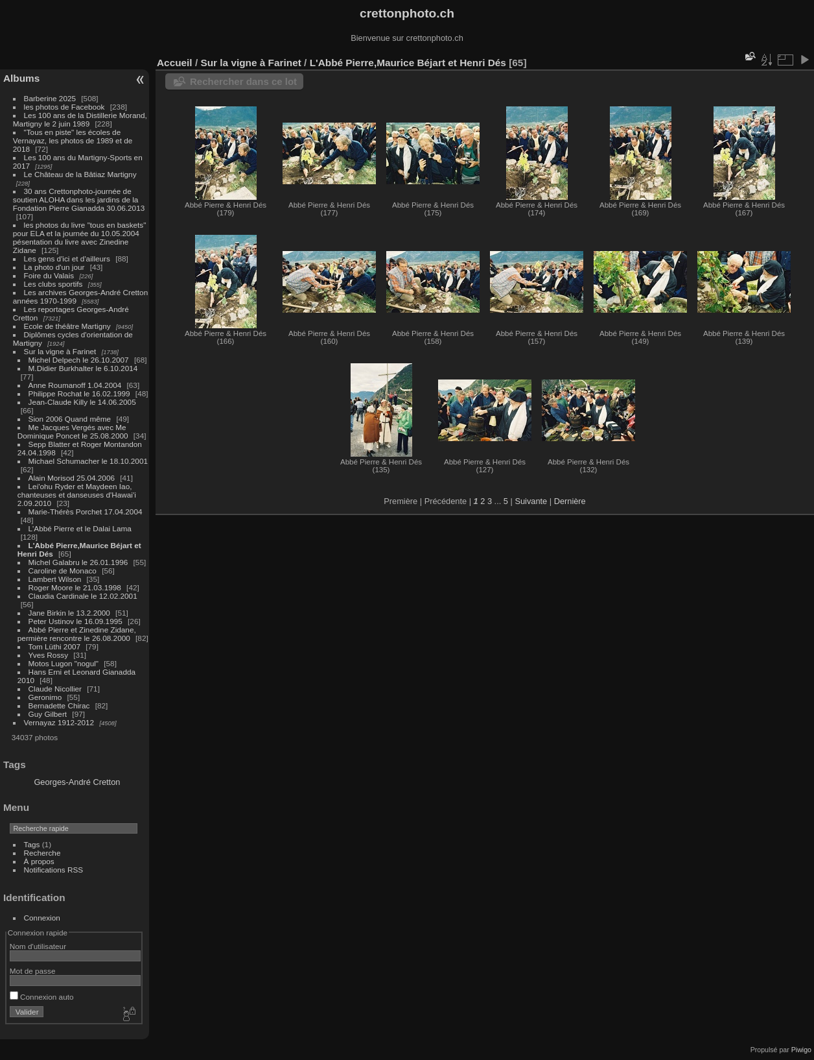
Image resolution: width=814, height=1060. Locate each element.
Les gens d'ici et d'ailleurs (67, 258)
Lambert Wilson (55, 579)
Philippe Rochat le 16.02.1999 (79, 393)
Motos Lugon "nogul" (64, 663)
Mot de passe (33, 971)
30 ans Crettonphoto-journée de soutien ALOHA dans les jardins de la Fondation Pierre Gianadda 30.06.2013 (79, 199)
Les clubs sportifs (53, 284)
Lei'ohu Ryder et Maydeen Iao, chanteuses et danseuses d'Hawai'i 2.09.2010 (76, 494)
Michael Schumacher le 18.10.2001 (88, 461)
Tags (32, 844)
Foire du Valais (49, 275)
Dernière (570, 501)
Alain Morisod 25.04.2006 (72, 478)
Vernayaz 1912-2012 (59, 722)
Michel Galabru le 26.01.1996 (78, 562)
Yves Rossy (48, 655)
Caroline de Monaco (63, 570)
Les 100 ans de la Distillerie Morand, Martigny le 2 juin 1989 (80, 119)
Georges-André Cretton (77, 782)
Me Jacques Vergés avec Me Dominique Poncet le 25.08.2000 (72, 431)
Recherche (42, 853)
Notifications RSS (54, 869)
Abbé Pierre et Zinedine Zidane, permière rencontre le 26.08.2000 (76, 633)
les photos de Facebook (64, 106)
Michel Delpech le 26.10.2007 (79, 359)
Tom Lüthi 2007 (54, 646)
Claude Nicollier (55, 688)
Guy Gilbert (48, 714)
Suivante (531, 501)
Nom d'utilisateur (38, 946)
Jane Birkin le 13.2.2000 (69, 612)
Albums (21, 78)
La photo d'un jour (54, 267)
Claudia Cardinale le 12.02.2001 (83, 596)
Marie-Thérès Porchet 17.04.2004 (86, 511)
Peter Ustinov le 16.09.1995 (75, 621)
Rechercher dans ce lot (243, 81)
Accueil (174, 62)
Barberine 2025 (50, 98)
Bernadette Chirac (59, 705)
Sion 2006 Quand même (70, 419)
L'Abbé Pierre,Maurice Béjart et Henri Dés (408, 62)
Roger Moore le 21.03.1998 (75, 587)
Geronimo (45, 697)
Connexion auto (42, 997)
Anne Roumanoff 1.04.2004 (75, 385)
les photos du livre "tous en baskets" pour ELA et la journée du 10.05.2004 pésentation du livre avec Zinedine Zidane (79, 237)
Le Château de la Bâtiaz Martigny (80, 174)
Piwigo (801, 1050)
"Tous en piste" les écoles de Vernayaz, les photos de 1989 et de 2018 (72, 140)
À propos (39, 861)
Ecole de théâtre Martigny (67, 326)
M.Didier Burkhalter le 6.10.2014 (83, 368)
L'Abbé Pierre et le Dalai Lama (80, 528)
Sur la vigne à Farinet (60, 351)
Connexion (42, 917)
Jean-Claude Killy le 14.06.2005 (82, 402)
